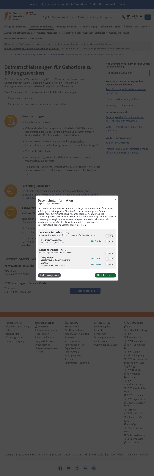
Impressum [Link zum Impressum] (43, 203)
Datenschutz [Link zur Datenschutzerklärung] (54, 203)
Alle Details (96, 241)
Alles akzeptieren (105, 275)
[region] (77, 249)
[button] (107, 236)
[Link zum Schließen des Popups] (115, 199)
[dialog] (77, 238)
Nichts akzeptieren (49, 275)
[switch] (110, 236)
